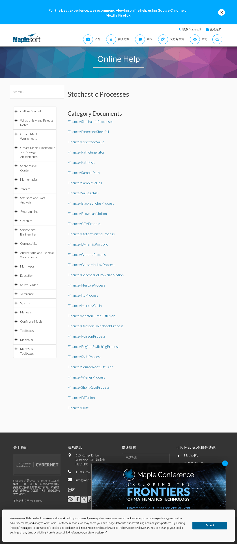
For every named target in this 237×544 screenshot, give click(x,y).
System (25, 303)
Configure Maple (31, 321)
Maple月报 (191, 455)
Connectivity (28, 243)
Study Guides (29, 285)
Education (27, 275)
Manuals (26, 312)
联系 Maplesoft (191, 29)
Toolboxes (27, 330)
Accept (210, 525)
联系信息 (75, 447)
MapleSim (26, 340)
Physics (25, 189)
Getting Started (30, 111)
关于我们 (20, 447)
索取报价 (216, 29)
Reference (27, 294)
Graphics (26, 221)
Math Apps (27, 266)
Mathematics (29, 179)
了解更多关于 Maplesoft (27, 500)
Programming (29, 211)
